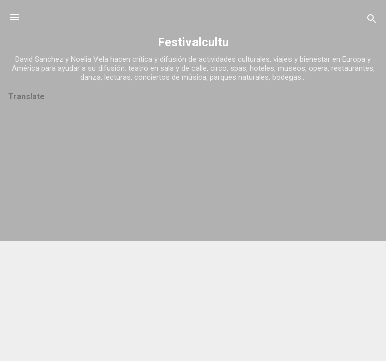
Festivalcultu (193, 42)
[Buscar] (372, 20)
